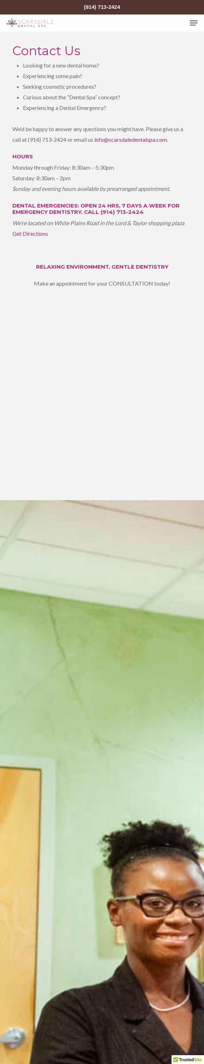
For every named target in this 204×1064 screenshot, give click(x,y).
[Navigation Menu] (194, 23)
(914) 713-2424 (102, 7)
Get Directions (30, 233)
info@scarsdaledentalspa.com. (131, 139)
